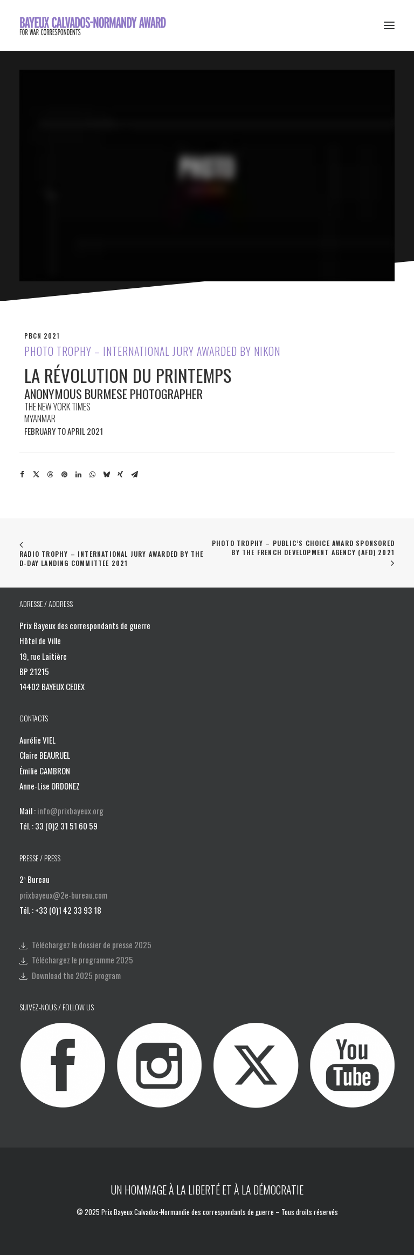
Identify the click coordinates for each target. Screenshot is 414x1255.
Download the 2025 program (76, 975)
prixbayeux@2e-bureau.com (63, 895)
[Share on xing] (120, 474)
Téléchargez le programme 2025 (82, 960)
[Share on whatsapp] (92, 474)
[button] (389, 25)
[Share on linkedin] (78, 474)
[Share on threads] (50, 474)
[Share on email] (134, 474)
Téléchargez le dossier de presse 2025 (91, 944)
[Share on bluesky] (106, 474)
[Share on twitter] (36, 474)
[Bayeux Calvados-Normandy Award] (96, 25)
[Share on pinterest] (64, 474)
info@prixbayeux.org (70, 811)
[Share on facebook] (22, 474)
